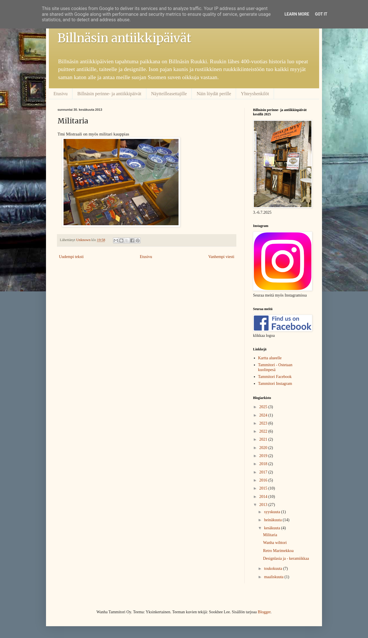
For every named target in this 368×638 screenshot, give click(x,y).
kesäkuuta (272, 528)
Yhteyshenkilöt (255, 93)
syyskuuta (272, 512)
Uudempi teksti (71, 257)
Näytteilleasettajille (169, 93)
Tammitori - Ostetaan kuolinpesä (275, 367)
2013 (264, 505)
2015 (264, 488)
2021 (264, 439)
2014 (264, 496)
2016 (264, 480)
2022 (264, 431)
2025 (264, 407)
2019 (264, 456)
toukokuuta (273, 568)
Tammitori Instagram (275, 383)
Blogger (264, 612)
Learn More (296, 14)
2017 (264, 472)
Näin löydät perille (214, 93)
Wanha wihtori (275, 542)
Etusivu (60, 93)
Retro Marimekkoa (278, 551)
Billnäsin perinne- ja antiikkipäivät (109, 93)
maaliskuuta (274, 577)
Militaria (270, 535)
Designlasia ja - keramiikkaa (286, 558)
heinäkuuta (273, 520)
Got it (321, 14)
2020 (264, 448)
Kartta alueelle (270, 358)
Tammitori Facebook (275, 377)
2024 (264, 415)
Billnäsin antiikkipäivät (124, 37)
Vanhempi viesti (221, 257)
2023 (264, 423)
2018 (264, 464)
